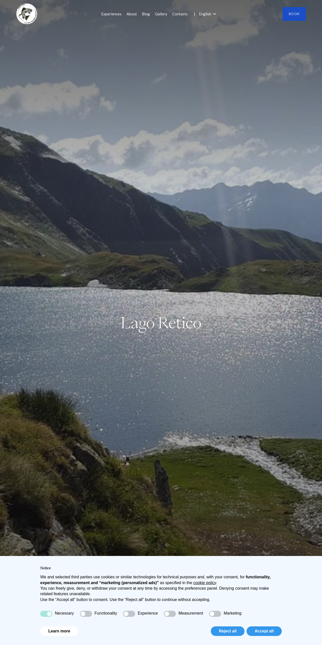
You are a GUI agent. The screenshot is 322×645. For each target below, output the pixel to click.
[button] (210, 14)
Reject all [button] (227, 631)
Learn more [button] (59, 631)
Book (294, 14)
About (132, 14)
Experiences (111, 14)
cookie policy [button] (204, 583)
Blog (146, 14)
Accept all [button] (264, 631)
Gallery (161, 14)
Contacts (180, 14)
